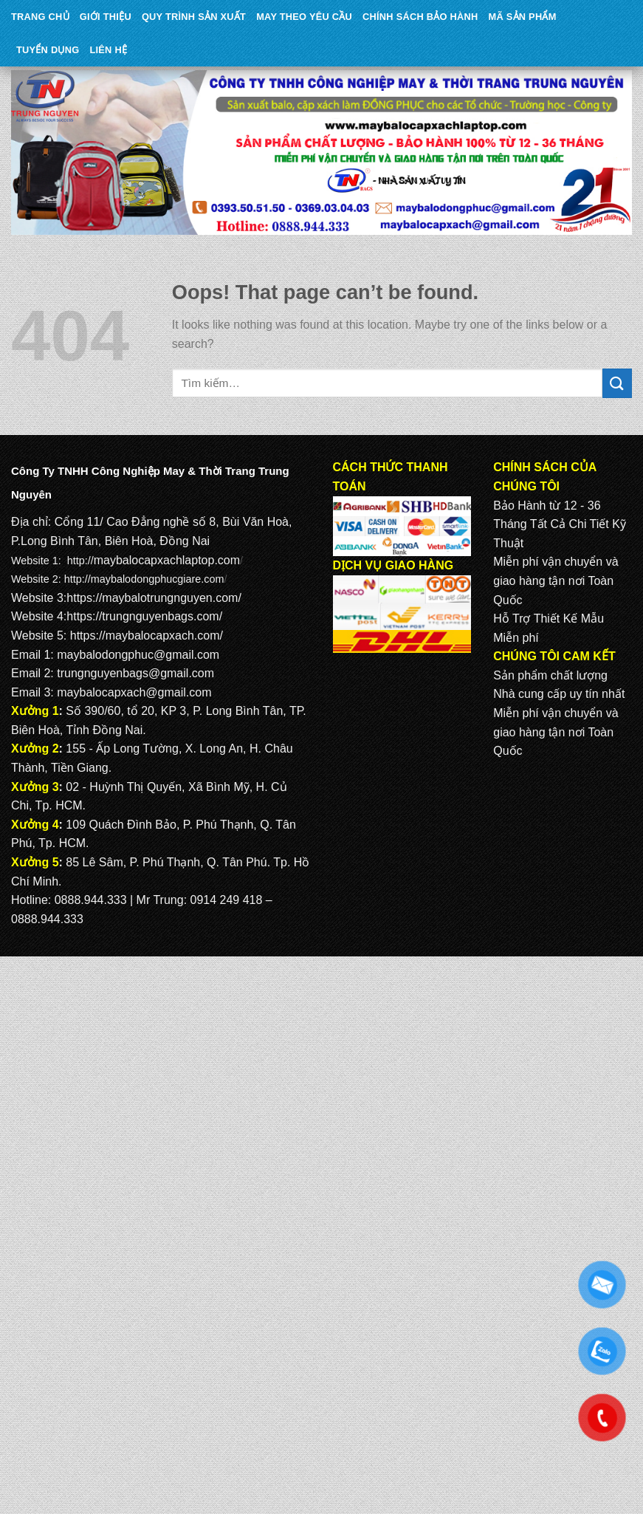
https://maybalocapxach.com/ (146, 635)
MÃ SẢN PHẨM (523, 16)
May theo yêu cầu (304, 16)
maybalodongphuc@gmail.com (138, 654)
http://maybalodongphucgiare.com (144, 579)
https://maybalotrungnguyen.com (152, 598)
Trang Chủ (40, 16)
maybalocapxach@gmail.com (134, 692)
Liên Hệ (108, 49)
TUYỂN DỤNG (47, 49)
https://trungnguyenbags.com (142, 616)
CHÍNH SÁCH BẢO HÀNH (420, 16)
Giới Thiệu (105, 16)
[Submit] (617, 383)
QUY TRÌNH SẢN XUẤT (194, 16)
